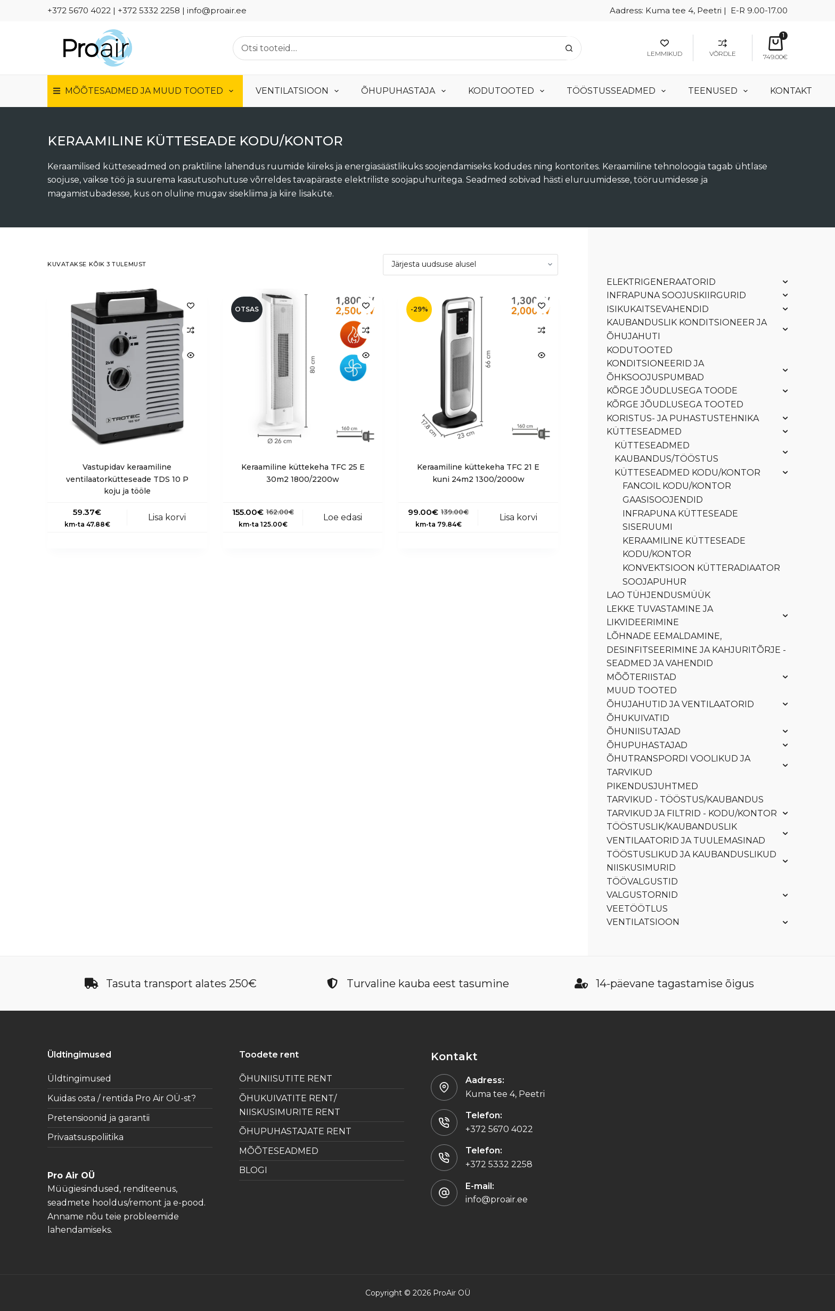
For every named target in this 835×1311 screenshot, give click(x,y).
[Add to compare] (190, 330)
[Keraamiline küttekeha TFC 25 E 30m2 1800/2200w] (303, 368)
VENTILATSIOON (299, 91)
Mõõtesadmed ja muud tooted (145, 91)
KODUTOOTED (508, 91)
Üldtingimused (79, 1079)
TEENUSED (720, 91)
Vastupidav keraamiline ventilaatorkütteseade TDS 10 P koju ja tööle (127, 479)
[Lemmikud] (664, 48)
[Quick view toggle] (190, 355)
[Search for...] (395, 48)
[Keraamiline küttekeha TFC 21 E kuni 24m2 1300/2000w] (478, 368)
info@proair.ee (496, 1199)
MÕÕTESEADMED (278, 1151)
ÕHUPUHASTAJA (405, 91)
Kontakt (791, 91)
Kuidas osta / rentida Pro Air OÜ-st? (121, 1098)
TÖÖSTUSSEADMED (618, 91)
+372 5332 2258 (499, 1164)
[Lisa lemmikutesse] (190, 305)
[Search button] (569, 48)
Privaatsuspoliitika (85, 1137)
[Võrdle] (722, 48)
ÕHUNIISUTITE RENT (285, 1079)
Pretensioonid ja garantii (98, 1118)
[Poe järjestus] (470, 264)
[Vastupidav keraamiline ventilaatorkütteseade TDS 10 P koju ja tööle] (127, 368)
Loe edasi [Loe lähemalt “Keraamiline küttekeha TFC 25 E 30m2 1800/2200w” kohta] (342, 517)
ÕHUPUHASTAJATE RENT (295, 1131)
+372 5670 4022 (499, 1129)
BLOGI (253, 1170)
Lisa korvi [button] (167, 517)
